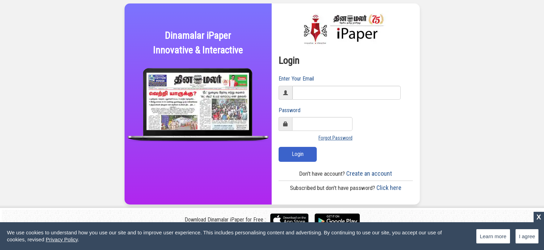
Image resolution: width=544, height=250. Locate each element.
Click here (345, 187)
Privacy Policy (62, 239)
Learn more (493, 236)
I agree (527, 236)
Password (289, 110)
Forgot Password (335, 138)
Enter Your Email (296, 78)
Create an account (345, 173)
